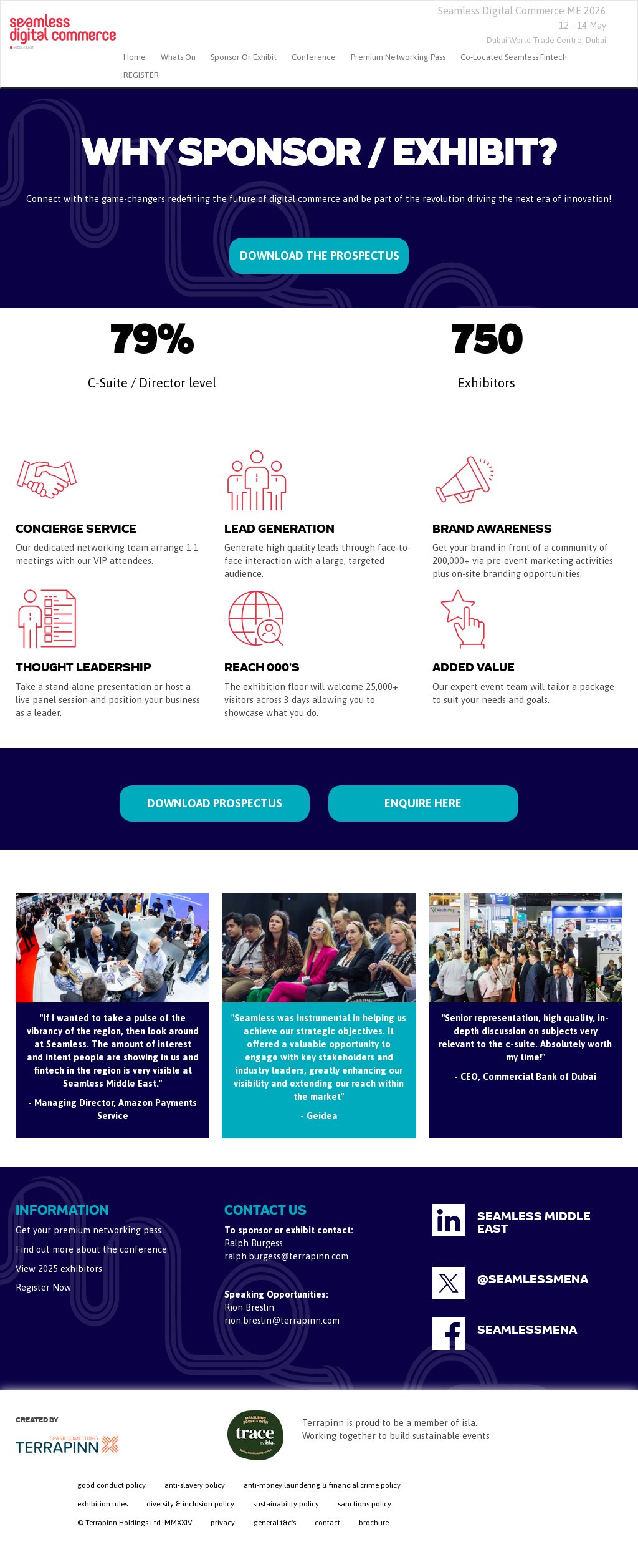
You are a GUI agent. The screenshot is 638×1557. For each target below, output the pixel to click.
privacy (223, 1522)
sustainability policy (286, 1504)
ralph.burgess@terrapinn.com (286, 1256)
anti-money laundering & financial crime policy (322, 1485)
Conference (314, 57)
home (134, 57)
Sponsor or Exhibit (244, 57)
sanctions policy (364, 1504)
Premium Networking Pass (398, 57)
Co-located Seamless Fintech (513, 57)
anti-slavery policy (194, 1485)
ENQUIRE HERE (423, 803)
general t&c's (275, 1522)
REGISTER (141, 75)
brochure (374, 1522)
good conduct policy (111, 1485)
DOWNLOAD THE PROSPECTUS (319, 255)
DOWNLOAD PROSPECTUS (214, 803)
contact (327, 1522)
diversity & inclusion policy (190, 1504)
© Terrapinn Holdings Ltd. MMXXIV (134, 1522)
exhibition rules (102, 1504)
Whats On (178, 57)
